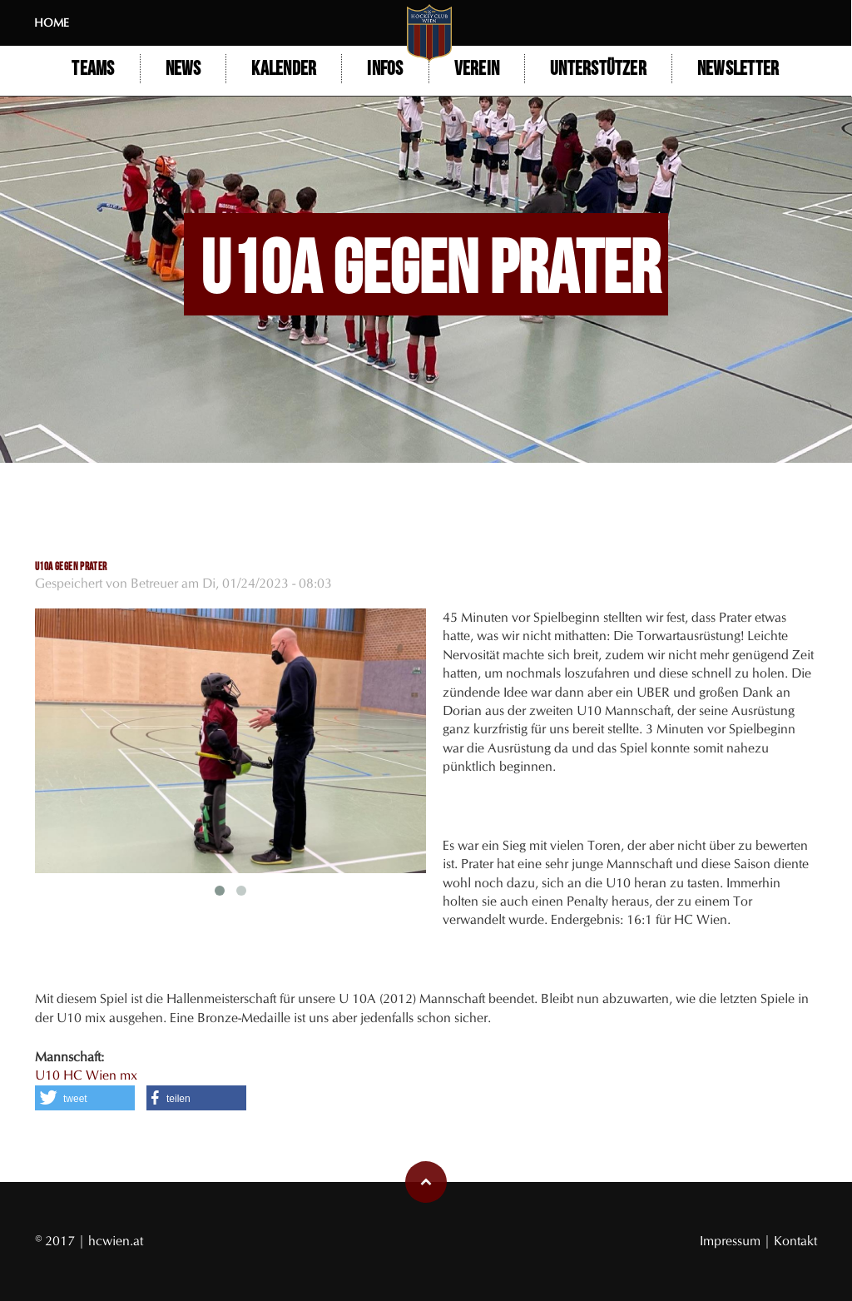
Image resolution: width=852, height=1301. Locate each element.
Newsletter (739, 69)
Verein (476, 69)
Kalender (284, 69)
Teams (93, 69)
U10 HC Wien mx (86, 1075)
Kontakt (795, 1241)
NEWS (183, 69)
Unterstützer (599, 69)
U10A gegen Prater (71, 567)
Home (52, 23)
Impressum (732, 1241)
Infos (386, 69)
